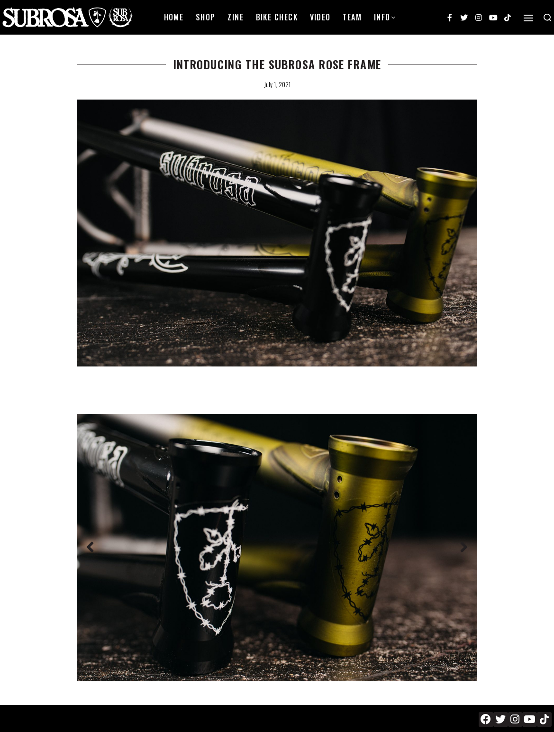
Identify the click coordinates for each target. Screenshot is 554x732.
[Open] (528, 18)
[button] (90, 548)
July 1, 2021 (277, 84)
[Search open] (547, 17)
